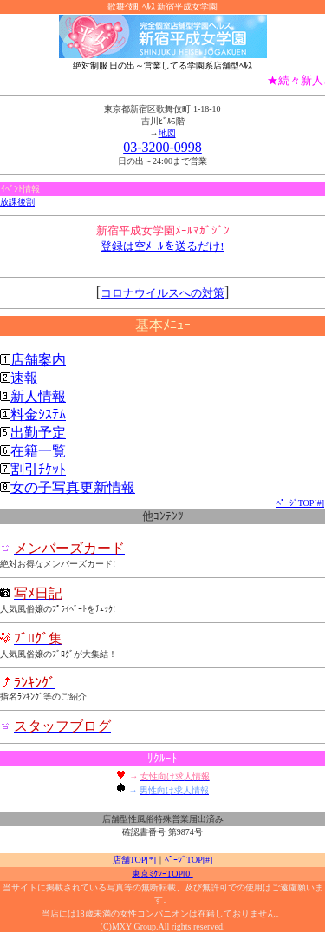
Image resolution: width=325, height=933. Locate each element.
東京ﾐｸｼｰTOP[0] (162, 873)
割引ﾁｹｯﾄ (38, 469)
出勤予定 (38, 432)
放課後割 (17, 202)
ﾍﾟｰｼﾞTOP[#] (300, 503)
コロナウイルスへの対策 (162, 292)
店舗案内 (38, 359)
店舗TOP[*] (134, 859)
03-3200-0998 (162, 147)
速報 (24, 378)
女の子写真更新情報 (72, 487)
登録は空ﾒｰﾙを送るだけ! (162, 246)
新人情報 (38, 396)
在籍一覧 (38, 451)
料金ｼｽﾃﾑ (38, 414)
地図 (167, 133)
